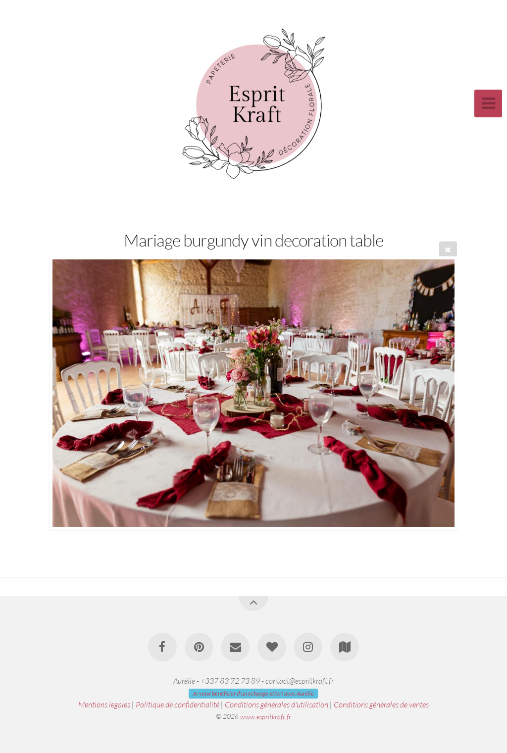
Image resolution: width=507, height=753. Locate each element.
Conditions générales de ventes (381, 704)
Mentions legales (104, 704)
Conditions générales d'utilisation (276, 704)
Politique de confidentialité (177, 704)
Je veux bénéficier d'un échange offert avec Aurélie (253, 693)
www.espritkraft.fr (265, 716)
